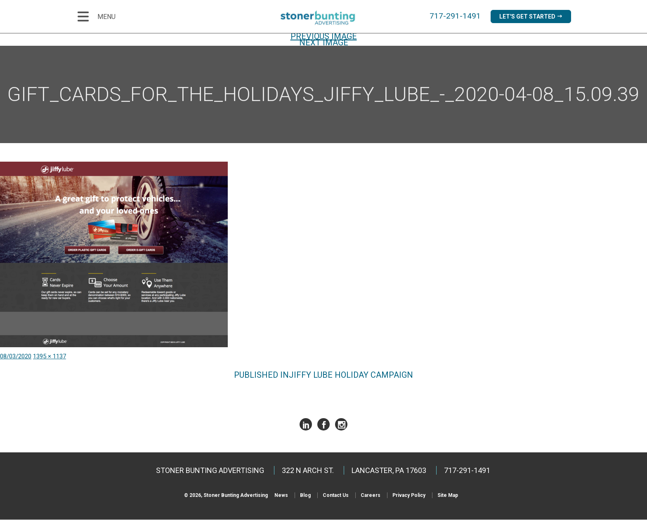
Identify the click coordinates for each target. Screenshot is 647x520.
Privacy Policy (408, 496)
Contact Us (336, 496)
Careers (370, 496)
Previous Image (323, 37)
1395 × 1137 (49, 356)
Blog (305, 496)
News (281, 496)
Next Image (323, 43)
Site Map (447, 496)
